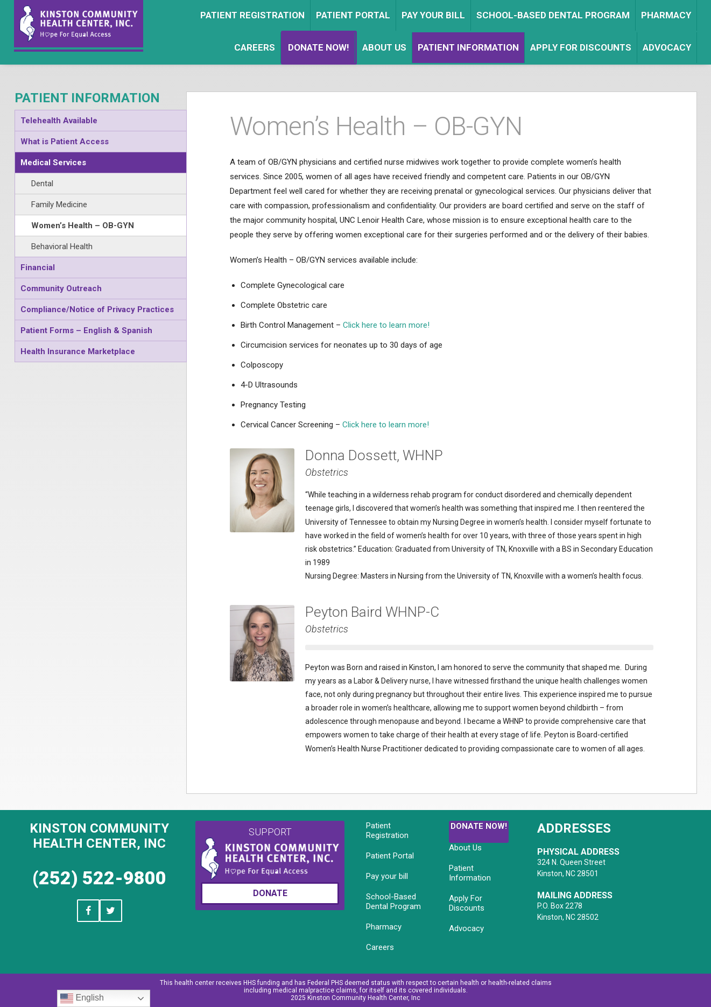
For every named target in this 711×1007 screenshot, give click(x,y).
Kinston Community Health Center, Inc (99, 836)
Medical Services (53, 162)
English (82, 998)
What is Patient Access (64, 141)
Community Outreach (61, 288)
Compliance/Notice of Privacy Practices (97, 309)
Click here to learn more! (386, 325)
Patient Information (87, 97)
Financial (37, 267)
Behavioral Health (62, 246)
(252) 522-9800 (99, 878)
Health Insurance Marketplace (77, 351)
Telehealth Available (58, 120)
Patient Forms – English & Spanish (86, 330)
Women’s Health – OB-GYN (82, 225)
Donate (270, 893)
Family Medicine (59, 204)
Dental (42, 183)
